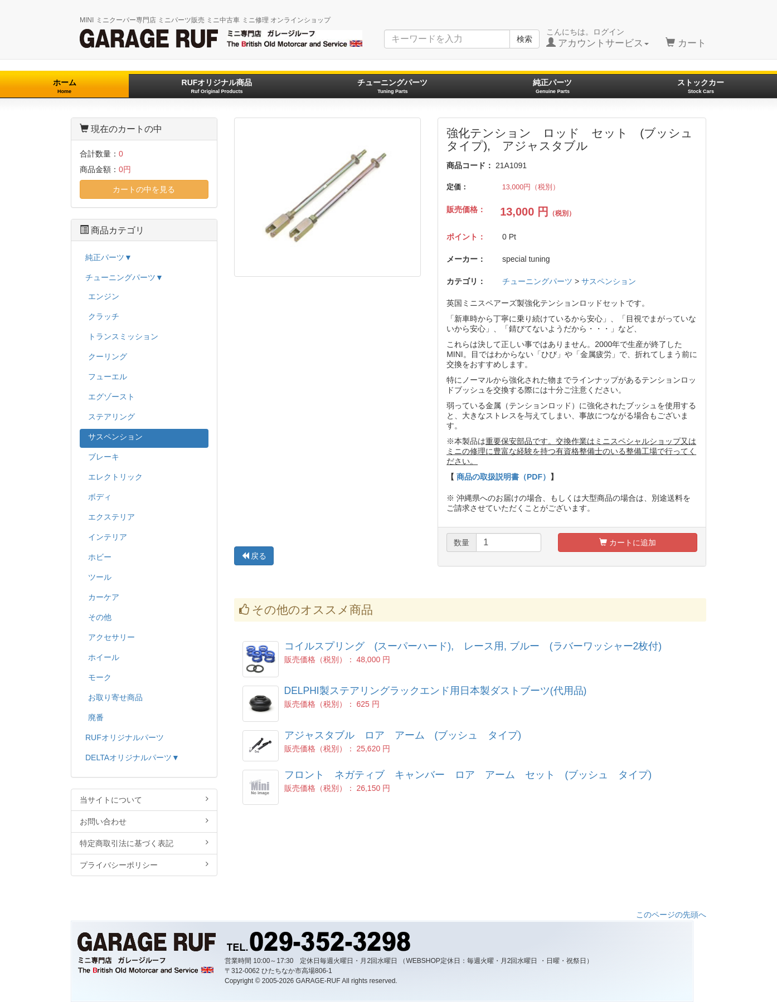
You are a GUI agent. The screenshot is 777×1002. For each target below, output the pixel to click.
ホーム (64, 86)
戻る (254, 555)
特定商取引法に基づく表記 (144, 843)
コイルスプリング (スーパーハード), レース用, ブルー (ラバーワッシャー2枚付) (473, 646)
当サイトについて (144, 799)
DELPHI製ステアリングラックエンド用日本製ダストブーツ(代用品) (435, 690)
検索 (524, 39)
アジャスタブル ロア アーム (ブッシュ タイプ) (403, 735)
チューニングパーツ (392, 86)
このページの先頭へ (671, 914)
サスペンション (608, 281)
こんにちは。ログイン (597, 37)
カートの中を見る (144, 189)
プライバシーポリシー (144, 864)
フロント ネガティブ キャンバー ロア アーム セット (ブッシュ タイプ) (468, 774)
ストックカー (700, 86)
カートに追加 (627, 542)
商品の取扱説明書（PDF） (503, 476)
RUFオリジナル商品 (217, 86)
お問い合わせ (144, 821)
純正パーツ (552, 86)
